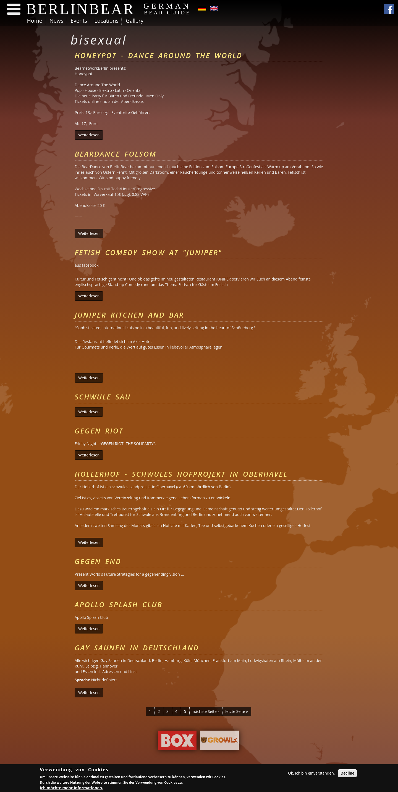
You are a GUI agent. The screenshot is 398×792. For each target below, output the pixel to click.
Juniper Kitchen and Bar (129, 315)
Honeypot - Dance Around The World (158, 55)
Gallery (134, 20)
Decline (347, 773)
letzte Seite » (236, 711)
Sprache (82, 679)
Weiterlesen (90, 134)
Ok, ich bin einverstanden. (311, 773)
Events (78, 20)
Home (34, 20)
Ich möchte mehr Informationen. (71, 788)
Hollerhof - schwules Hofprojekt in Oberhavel (181, 474)
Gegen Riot (99, 431)
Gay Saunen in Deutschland (137, 648)
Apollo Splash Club (119, 604)
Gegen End (98, 561)
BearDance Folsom (115, 154)
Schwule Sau (102, 397)
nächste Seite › (206, 711)
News (56, 20)
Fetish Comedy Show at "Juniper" (148, 252)
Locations (106, 20)
